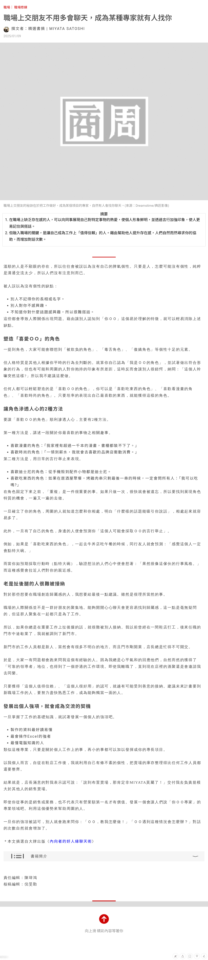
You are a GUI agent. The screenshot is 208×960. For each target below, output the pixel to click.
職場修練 (20, 7)
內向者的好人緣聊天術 (71, 841)
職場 (7, 7)
